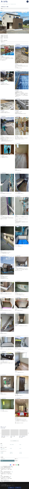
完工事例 (2, 460)
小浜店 (1, 445)
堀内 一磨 (11, 453)
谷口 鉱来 (21, 453)
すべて (1, 444)
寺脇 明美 (2, 452)
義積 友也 (11, 452)
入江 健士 (21, 452)
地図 (12, 467)
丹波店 (20, 444)
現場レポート (16, 458)
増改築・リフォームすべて (4, 449)
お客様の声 (16, 460)
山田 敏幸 (2, 453)
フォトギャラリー (3, 458)
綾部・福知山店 (12, 444)
